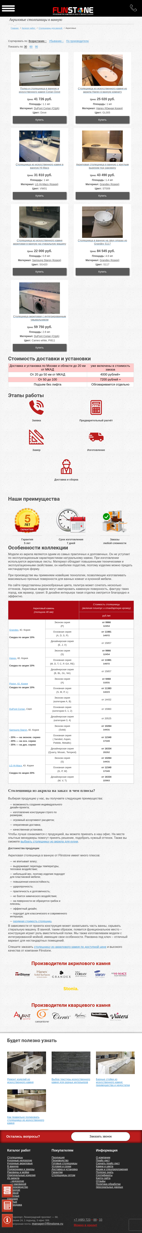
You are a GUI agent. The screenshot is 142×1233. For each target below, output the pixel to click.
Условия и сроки (61, 1166)
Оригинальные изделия (21, 1175)
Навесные (13, 1195)
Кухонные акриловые (20, 1163)
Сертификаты (104, 1175)
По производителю (77, 41)
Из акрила (13, 1178)
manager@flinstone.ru (47, 1223)
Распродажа (14, 1204)
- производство (19, 1187)
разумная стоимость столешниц (32, 921)
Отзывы (100, 1181)
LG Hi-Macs (15, 765)
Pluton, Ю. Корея (18, 683)
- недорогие (17, 1181)
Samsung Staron (18, 729)
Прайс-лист (103, 1160)
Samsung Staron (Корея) (46, 260)
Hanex (12, 658)
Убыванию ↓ (56, 41)
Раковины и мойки (18, 1172)
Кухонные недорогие (19, 1160)
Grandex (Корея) (109, 184)
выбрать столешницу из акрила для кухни (49, 841)
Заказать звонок (100, 1136)
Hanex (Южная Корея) (109, 108)
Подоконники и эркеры (20, 1169)
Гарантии (57, 1172)
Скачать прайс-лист (108, 1163)
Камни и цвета (104, 1166)
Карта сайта (103, 1178)
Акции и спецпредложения (112, 1169)
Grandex (13, 630)
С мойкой (12, 1192)
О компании (103, 1157)
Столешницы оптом (63, 1175)
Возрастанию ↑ (38, 41)
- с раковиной (18, 1184)
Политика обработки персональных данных (109, 1185)
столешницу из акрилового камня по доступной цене (70, 946)
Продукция (58, 1157)
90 (36, 46)
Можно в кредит (85, 1225)
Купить (40, 119)
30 (25, 46)
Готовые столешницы (64, 1163)
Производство (60, 1160)
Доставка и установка (65, 1169)
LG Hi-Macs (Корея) (46, 184)
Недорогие (13, 1189)
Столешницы (15, 1157)
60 (31, 46)
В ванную (12, 1166)
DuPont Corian (17, 709)
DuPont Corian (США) (46, 108)
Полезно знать (104, 1172)
